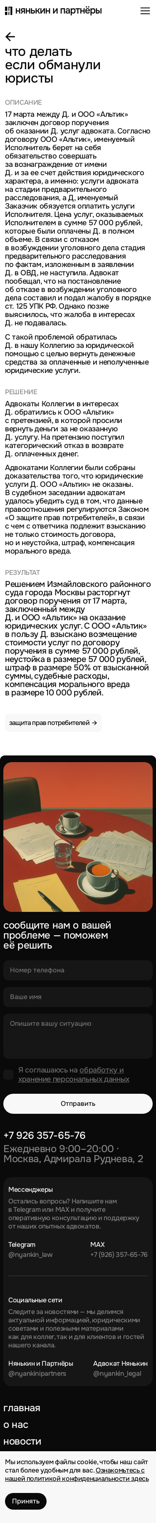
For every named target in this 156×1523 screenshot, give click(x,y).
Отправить (78, 1103)
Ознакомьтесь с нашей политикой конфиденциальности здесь (77, 1474)
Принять (26, 1501)
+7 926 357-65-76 (44, 1135)
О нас (15, 1425)
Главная (21, 1408)
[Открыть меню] (145, 11)
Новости (22, 1441)
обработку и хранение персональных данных (73, 1074)
